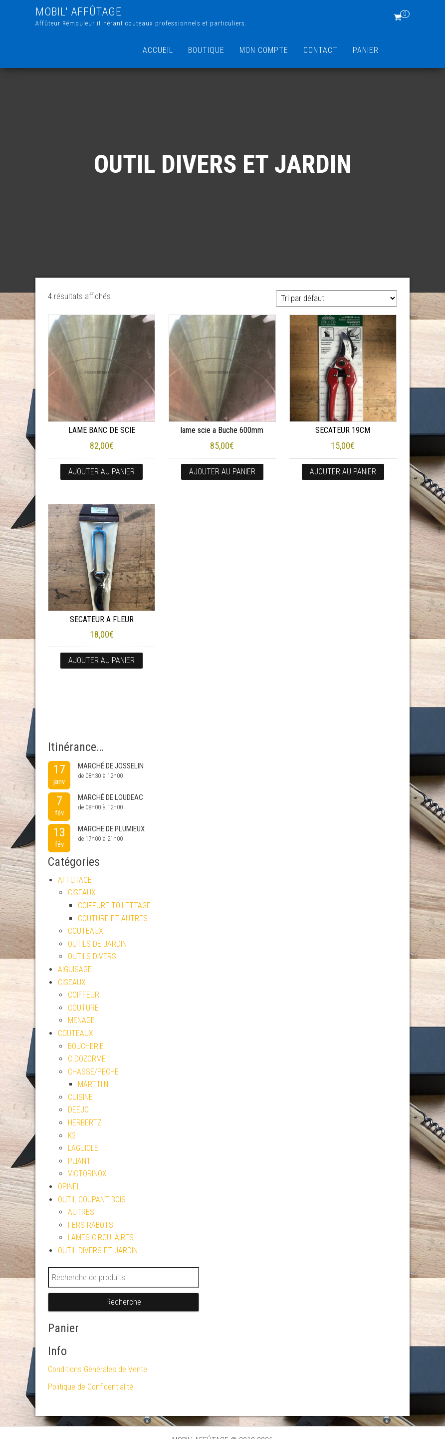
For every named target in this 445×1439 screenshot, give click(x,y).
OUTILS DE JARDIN (97, 944)
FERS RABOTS (90, 1225)
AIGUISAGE (75, 969)
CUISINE (80, 1097)
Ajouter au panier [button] (101, 471)
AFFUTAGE (75, 880)
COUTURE (83, 1008)
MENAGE (81, 1020)
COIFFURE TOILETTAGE (114, 905)
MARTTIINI (94, 1084)
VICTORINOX (87, 1173)
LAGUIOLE (83, 1148)
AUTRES (81, 1212)
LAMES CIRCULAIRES (101, 1237)
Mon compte (263, 50)
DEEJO (78, 1109)
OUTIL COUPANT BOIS (92, 1199)
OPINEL (69, 1186)
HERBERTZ (84, 1122)
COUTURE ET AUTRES (113, 918)
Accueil (158, 50)
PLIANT (79, 1161)
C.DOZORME (87, 1059)
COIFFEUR (83, 995)
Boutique (206, 50)
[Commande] (336, 298)
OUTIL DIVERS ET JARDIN (98, 1250)
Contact (320, 50)
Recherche (123, 1302)
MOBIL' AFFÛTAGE (78, 11)
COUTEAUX (85, 931)
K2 (72, 1135)
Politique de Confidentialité (90, 1387)
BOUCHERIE (86, 1046)
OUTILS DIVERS (92, 956)
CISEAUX (82, 892)
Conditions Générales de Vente (97, 1369)
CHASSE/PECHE (93, 1072)
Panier (366, 50)
